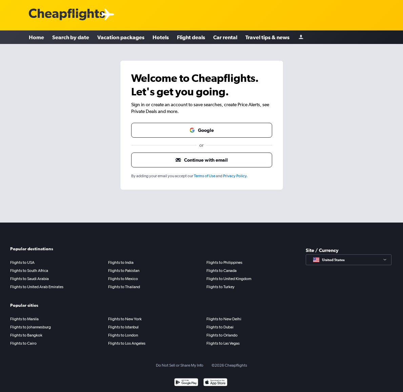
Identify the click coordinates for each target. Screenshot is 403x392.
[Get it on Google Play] (186, 383)
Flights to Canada (221, 270)
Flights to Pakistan (123, 270)
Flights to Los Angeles (126, 343)
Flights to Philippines (224, 262)
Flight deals (191, 37)
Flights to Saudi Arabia (29, 278)
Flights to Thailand (124, 286)
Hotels (161, 37)
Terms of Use (204, 176)
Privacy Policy (234, 176)
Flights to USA (22, 262)
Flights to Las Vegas (223, 343)
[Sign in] (301, 37)
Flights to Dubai (220, 327)
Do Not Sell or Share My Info (179, 365)
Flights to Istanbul (123, 327)
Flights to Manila (24, 319)
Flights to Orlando (222, 335)
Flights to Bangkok (26, 335)
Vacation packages (120, 37)
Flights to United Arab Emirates (36, 286)
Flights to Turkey (220, 286)
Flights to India (121, 262)
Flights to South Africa (29, 270)
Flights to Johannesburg (30, 327)
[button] (201, 130)
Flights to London (123, 335)
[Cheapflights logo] (67, 14)
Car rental (225, 37)
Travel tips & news (267, 37)
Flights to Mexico (123, 278)
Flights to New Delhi (223, 319)
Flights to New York (125, 319)
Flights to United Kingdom (228, 278)
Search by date (70, 37)
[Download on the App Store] (215, 383)
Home (36, 37)
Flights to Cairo (23, 343)
